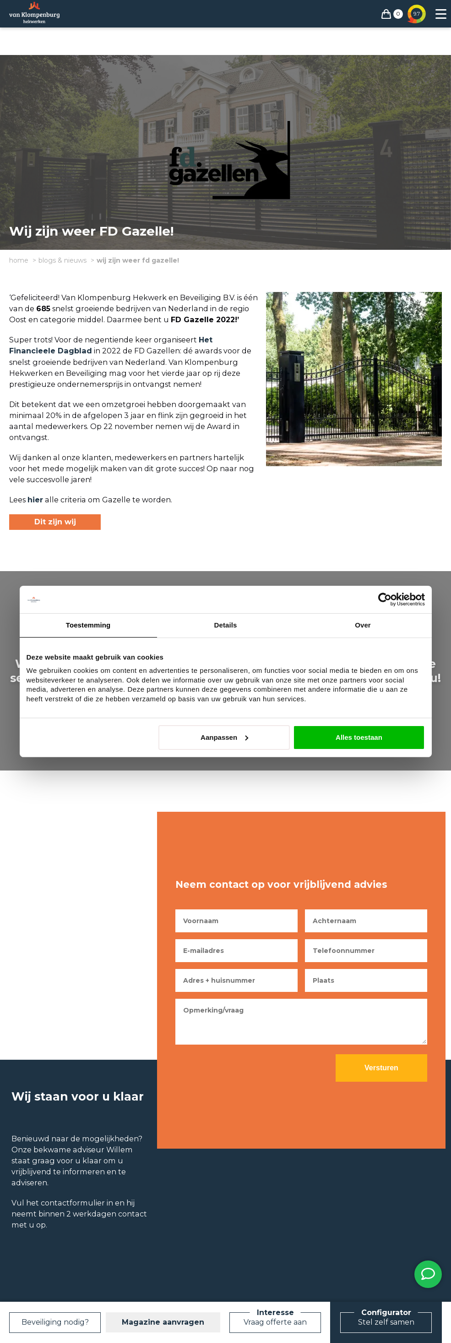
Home (18, 260)
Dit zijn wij (55, 521)
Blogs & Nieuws (62, 260)
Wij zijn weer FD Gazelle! (138, 260)
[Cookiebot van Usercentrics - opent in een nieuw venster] (385, 599)
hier (35, 499)
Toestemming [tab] (88, 625)
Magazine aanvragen (163, 1322)
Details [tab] (225, 625)
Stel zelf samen (386, 1322)
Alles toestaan (359, 737)
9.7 (416, 14)
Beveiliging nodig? (55, 1322)
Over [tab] (363, 625)
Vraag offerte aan (275, 1322)
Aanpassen (224, 737)
